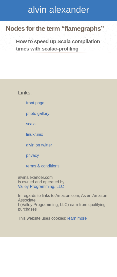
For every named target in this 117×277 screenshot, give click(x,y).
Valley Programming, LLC (41, 186)
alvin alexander (58, 10)
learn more (77, 218)
